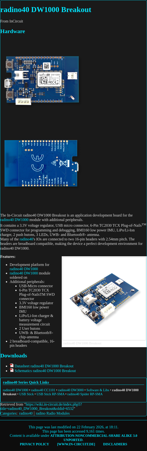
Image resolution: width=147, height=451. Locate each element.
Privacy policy (34, 444)
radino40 (26, 239)
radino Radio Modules (53, 413)
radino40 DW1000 (14, 220)
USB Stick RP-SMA (51, 394)
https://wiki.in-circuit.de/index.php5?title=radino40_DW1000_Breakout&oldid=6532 (41, 406)
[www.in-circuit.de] (76, 444)
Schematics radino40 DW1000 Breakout (45, 371)
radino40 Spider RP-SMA (85, 394)
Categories (8, 413)
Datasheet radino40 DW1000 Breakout (44, 366)
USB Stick (26, 394)
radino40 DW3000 (71, 390)
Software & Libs (97, 390)
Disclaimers (115, 444)
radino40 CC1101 (43, 390)
